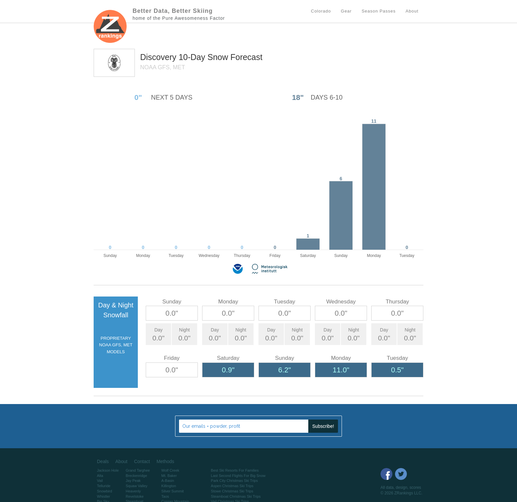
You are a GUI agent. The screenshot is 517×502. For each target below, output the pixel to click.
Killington (168, 486)
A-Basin (167, 481)
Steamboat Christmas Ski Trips (236, 496)
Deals (103, 461)
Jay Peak (133, 481)
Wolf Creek (170, 470)
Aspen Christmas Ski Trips (232, 486)
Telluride (103, 486)
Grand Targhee (138, 470)
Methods (165, 461)
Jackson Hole (108, 470)
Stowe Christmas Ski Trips (232, 491)
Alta (100, 476)
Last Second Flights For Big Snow (238, 476)
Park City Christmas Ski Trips (234, 481)
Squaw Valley (136, 486)
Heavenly (133, 491)
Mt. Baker (169, 476)
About (121, 461)
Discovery (159, 57)
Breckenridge (136, 476)
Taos (165, 496)
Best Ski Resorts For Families (235, 470)
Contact (142, 461)
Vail (100, 481)
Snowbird (104, 491)
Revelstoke (134, 496)
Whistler (103, 496)
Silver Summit (172, 491)
